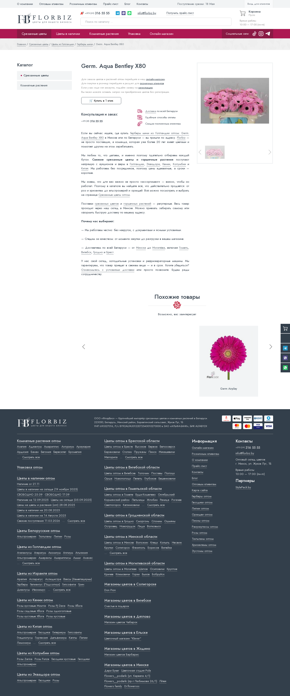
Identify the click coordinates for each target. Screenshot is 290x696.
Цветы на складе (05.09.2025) (71, 500)
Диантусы (23, 590)
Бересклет (59, 452)
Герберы (22, 584)
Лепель (137, 478)
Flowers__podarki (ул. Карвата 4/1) (127, 676)
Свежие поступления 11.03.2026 (38, 521)
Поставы (156, 473)
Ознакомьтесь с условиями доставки (108, 270)
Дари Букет (111, 670)
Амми (77, 558)
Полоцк (170, 473)
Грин (81, 584)
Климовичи (123, 574)
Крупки (108, 547)
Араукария (83, 446)
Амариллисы (62, 558)
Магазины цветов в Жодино (127, 648)
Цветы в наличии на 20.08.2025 (38, 510)
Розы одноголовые (58, 611)
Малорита (110, 457)
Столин (127, 452)
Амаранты (45, 558)
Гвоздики (84, 659)
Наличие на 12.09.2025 (33, 500)
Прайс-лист (110, 4)
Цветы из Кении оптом (35, 600)
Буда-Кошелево (146, 494)
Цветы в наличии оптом (36, 478)
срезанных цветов (107, 203)
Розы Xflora (75, 606)
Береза (152, 446)
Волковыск (154, 526)
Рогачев (177, 500)
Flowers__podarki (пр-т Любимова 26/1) (130, 681)
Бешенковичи (167, 478)
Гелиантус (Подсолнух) (45, 584)
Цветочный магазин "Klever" (122, 638)
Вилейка (166, 547)
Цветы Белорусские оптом (38, 531)
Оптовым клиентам (51, 4)
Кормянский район (116, 500)
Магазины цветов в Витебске (127, 600)
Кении (166, 164)
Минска (141, 248)
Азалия (21, 446)
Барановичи (112, 452)
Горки (136, 574)
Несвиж (177, 542)
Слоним (157, 521)
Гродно (98, 252)
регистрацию (145, 87)
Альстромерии (26, 536)
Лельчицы (138, 500)
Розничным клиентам (83, 4)
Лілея (162, 681)
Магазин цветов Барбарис (121, 654)
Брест (110, 252)
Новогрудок (127, 526)
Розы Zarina (24, 659)
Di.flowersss (131, 686)
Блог (127, 4)
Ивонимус (38, 590)
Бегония (46, 452)
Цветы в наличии (68, 33)
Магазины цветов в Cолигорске (130, 584)
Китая (84, 168)
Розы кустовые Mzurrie (31, 606)
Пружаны (140, 452)
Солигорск (123, 547)
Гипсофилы (75, 632)
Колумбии (179, 164)
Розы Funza (42, 659)
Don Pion (110, 590)
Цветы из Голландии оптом (39, 547)
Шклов (143, 569)
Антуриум (67, 446)
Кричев (108, 574)
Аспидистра (53, 579)
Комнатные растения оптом (39, 441)
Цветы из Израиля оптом (37, 573)
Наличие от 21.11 (28, 484)
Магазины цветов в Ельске (126, 632)
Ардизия (22, 452)
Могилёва (158, 248)
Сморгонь (142, 521)
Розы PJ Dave (56, 606)
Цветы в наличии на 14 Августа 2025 (41, 515)
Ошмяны (169, 521)
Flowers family (113, 686)
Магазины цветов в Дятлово (127, 616)
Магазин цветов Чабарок (120, 622)
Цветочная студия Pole (136, 670)
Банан (35, 452)
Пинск (152, 452)
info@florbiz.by (147, 13)
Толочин (143, 473)
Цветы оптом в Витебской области (132, 467)
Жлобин (152, 500)
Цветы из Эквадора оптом (38, 674)
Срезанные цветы (34, 33)
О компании (25, 4)
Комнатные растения (104, 33)
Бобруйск (158, 574)
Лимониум (24, 643)
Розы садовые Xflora (30, 611)
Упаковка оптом (29, 467)
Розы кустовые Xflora (30, 616)
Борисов (153, 547)
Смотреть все (31, 457)
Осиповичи (157, 569)
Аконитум (54, 553)
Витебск (86, 252)
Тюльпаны (45, 536)
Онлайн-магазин (161, 33)
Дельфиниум (58, 638)
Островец (110, 526)
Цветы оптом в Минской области (130, 536)
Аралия (22, 579)
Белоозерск (167, 446)
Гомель (183, 248)
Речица (164, 500)
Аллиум (68, 553)
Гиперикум (59, 632)
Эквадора (153, 164)
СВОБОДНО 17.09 (57, 494)
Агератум (40, 553)
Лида (141, 526)
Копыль (165, 542)
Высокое (140, 446)
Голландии (137, 164)
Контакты (142, 4)
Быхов (146, 574)
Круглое (172, 569)
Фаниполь (138, 547)
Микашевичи (167, 452)
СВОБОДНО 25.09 (29, 494)
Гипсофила (69, 584)
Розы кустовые (55, 616)
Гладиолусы (25, 638)
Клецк (154, 542)
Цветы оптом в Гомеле (118, 494)
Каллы (73, 638)
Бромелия (75, 452)
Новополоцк (123, 478)
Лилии (58, 536)
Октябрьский (166, 494)
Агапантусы (24, 553)
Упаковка (134, 33)
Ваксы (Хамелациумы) (77, 579)
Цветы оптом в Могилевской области (134, 563)
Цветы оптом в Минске (119, 542)
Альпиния (81, 553)
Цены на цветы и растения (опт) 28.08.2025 (46, 505)
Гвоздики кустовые (63, 659)
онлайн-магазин (155, 79)
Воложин (142, 542)
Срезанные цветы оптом (114, 195)
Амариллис (51, 446)
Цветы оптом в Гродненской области (134, 515)
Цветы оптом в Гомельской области (133, 489)
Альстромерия (26, 632)
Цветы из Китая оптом (34, 626)
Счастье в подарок (116, 606)
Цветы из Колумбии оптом (38, 653)
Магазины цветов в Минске (126, 665)
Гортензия (41, 638)
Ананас (88, 558)
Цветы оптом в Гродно (119, 521)
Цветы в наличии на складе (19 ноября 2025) (47, 489)
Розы (67, 536)
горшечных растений (137, 203)
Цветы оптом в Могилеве (120, 569)
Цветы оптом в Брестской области (132, 441)
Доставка (150, 111)
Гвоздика (44, 632)
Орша (108, 478)
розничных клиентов (152, 83)
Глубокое (150, 478)
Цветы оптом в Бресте (118, 446)
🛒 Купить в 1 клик (101, 100)
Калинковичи (131, 505)
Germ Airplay (228, 388)
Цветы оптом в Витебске (120, 473)
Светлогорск (112, 505)
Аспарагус (36, 579)
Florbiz (181, 137)
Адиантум (35, 446)
